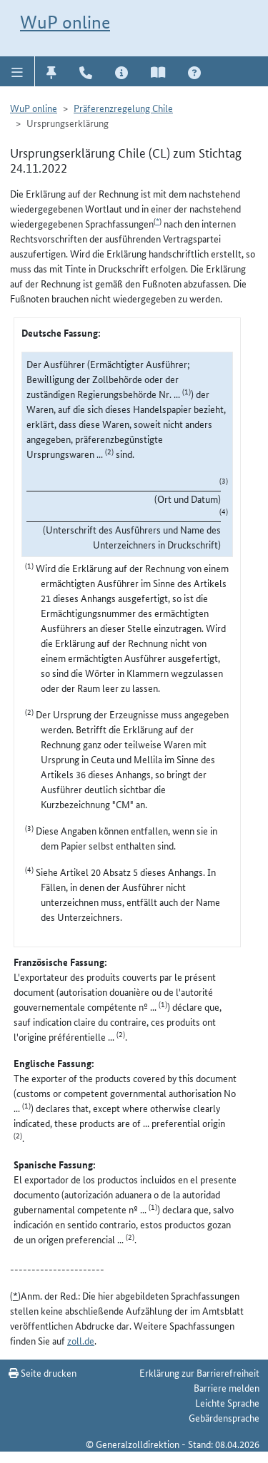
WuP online (65, 22)
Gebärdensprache (224, 1417)
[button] (17, 71)
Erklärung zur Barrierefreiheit (199, 1372)
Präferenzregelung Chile (123, 108)
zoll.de (80, 1340)
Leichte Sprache (227, 1402)
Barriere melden (226, 1387)
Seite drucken (42, 1372)
